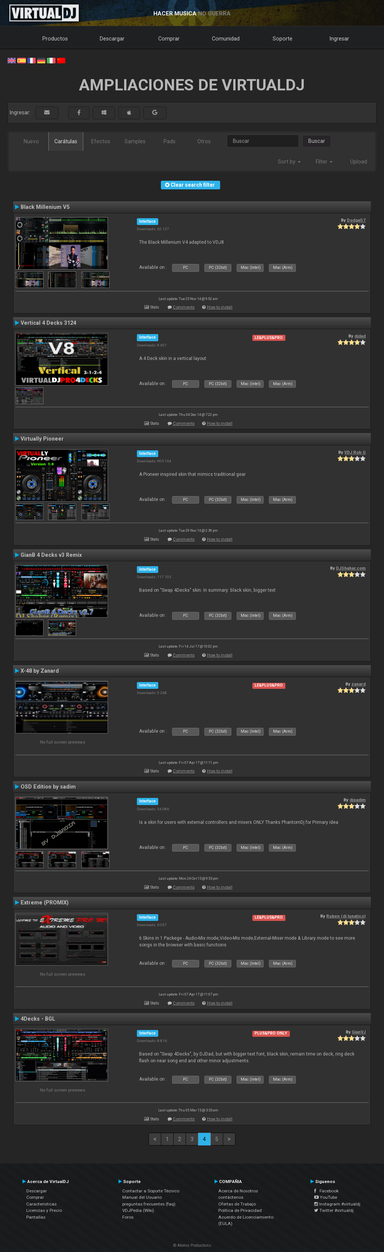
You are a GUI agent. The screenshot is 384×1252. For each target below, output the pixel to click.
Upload (358, 162)
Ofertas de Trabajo (237, 1204)
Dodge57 (356, 220)
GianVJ (359, 1032)
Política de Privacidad (240, 1210)
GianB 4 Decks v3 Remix (51, 555)
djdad (360, 336)
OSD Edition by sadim (48, 787)
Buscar (316, 141)
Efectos (100, 141)
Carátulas (65, 141)
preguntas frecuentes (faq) (149, 1204)
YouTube (325, 1197)
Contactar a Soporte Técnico (150, 1191)
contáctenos (230, 1197)
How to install (219, 307)
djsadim (358, 799)
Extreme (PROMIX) (45, 903)
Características (41, 1204)
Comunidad (226, 39)
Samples (135, 141)
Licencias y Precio (44, 1210)
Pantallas (35, 1217)
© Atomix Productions (192, 1245)
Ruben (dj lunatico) (346, 916)
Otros (204, 141)
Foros (128, 1217)
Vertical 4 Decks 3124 (48, 323)
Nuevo (31, 141)
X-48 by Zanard (40, 671)
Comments (184, 307)
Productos (55, 39)
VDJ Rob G (355, 452)
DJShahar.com (351, 568)
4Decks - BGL (38, 1019)
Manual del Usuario (142, 1197)
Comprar (169, 39)
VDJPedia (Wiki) (138, 1210)
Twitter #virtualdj (334, 1210)
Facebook (326, 1191)
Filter (324, 162)
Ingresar (339, 39)
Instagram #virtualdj (337, 1204)
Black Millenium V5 (45, 207)
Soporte (282, 39)
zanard (358, 684)
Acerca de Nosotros (238, 1191)
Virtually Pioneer (42, 439)
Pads (170, 141)
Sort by (289, 162)
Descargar (112, 39)
